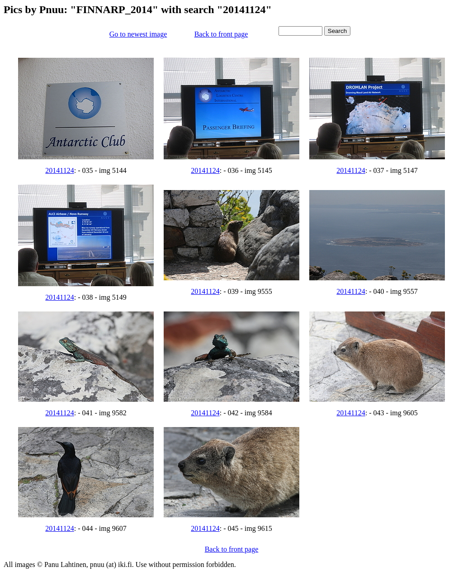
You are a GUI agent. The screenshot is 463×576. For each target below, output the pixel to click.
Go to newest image (138, 34)
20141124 (59, 170)
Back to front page (221, 34)
